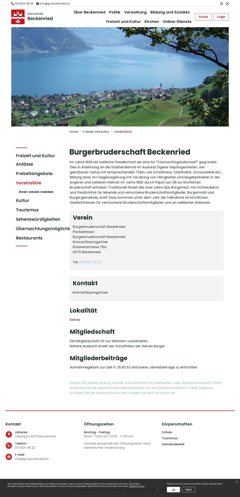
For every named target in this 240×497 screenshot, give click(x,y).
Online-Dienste (177, 21)
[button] (203, 16)
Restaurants (29, 238)
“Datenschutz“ (137, 486)
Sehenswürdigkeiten (38, 219)
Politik (114, 12)
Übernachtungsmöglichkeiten (48, 229)
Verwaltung (135, 12)
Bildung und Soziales (170, 12)
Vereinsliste (31, 184)
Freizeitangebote (34, 174)
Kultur (22, 201)
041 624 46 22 (25, 447)
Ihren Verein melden (36, 191)
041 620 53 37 (90, 262)
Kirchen (152, 21)
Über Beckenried (89, 12)
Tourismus (27, 210)
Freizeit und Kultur (123, 21)
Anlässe (24, 164)
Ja (173, 489)
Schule (167, 432)
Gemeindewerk (173, 444)
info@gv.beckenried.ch (32, 459)
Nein (188, 489)
